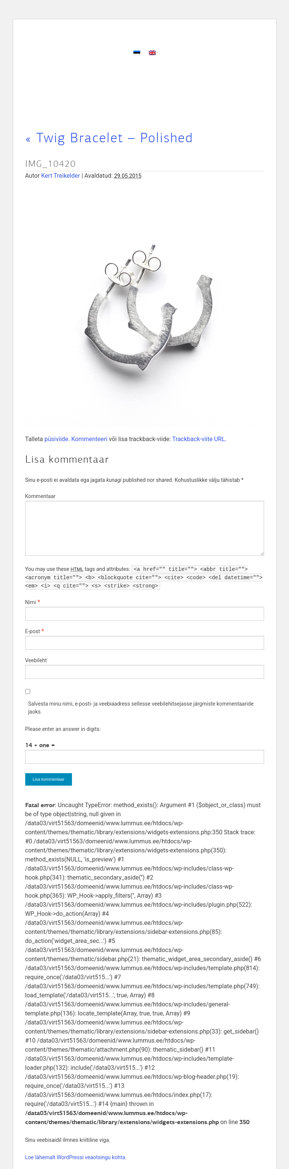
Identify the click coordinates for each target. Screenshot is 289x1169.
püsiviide (56, 439)
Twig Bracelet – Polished (109, 137)
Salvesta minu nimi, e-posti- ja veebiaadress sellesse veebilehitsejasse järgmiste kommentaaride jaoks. (141, 708)
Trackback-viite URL (198, 439)
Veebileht (36, 660)
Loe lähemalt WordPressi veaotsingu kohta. (76, 1157)
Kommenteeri (89, 439)
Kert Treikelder (60, 175)
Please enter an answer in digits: (63, 729)
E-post (32, 631)
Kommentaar (40, 496)
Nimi (30, 602)
